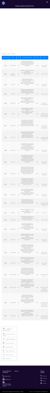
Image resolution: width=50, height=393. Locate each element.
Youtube (43, 383)
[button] (9, 329)
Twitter (43, 380)
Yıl (18, 57)
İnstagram (43, 378)
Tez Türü (37, 57)
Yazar (13, 57)
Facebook (43, 376)
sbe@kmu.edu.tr (7, 382)
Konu (44, 57)
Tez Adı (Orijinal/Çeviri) (27, 57)
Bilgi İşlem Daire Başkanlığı (41, 391)
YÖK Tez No (5, 57)
